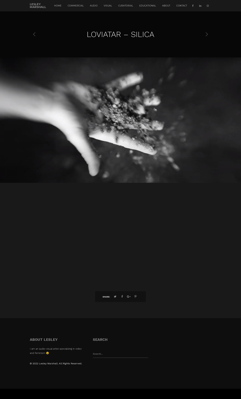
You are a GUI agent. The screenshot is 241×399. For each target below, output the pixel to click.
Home (57, 5)
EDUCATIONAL (147, 5)
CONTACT (181, 5)
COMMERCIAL (76, 5)
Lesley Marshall (38, 5)
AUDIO (94, 5)
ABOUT (166, 5)
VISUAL (108, 5)
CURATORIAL (125, 5)
